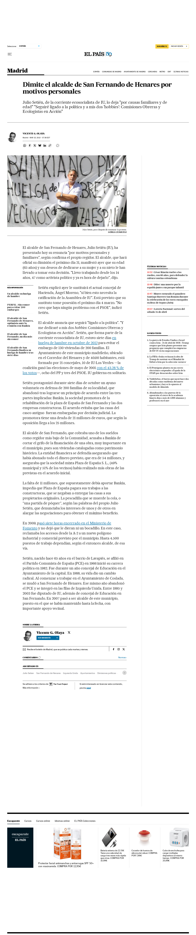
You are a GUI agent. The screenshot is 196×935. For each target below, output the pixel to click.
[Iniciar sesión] (179, 46)
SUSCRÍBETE (162, 46)
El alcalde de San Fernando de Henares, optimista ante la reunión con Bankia (20, 322)
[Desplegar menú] (9, 54)
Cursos (27, 821)
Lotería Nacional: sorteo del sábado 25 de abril (166, 310)
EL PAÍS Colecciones (84, 821)
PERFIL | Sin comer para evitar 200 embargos (18, 307)
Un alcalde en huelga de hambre (19, 295)
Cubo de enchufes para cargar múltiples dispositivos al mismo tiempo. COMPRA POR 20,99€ (173, 855)
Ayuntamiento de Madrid (135, 72)
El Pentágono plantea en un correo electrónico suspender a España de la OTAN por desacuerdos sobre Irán (167, 370)
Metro (162, 72)
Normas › (122, 657)
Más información (31, 687)
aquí (89, 687)
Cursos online (43, 821)
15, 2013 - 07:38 (40, 138)
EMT (169, 72)
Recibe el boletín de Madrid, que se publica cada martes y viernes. (57, 649)
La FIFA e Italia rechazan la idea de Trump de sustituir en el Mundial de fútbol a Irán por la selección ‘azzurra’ (167, 359)
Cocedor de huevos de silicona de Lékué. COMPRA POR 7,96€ (144, 853)
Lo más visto (154, 333)
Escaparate (13, 821)
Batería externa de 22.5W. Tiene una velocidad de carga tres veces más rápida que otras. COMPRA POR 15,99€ (113, 855)
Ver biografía (48, 638)
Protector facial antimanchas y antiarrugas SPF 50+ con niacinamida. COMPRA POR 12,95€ (66, 865)
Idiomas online (62, 821)
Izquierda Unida (70, 673)
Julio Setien (28, 673)
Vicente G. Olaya (34, 133)
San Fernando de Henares (48, 673)
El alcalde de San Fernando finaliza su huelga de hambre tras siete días (20, 351)
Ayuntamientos (87, 673)
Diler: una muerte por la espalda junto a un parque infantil (165, 286)
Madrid (17, 71)
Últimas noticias (181, 72)
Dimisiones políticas (106, 673)
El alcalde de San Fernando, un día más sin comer (19, 336)
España (96, 72)
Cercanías (152, 72)
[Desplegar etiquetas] (124, 673)
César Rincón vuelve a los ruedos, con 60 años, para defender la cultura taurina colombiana (167, 275)
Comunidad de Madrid (111, 72)
